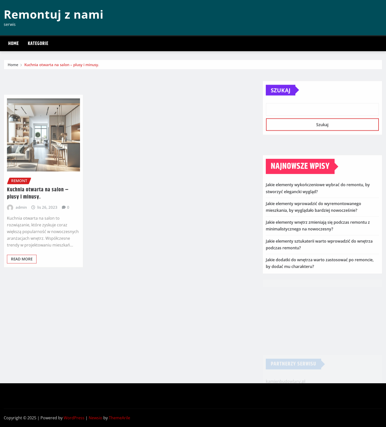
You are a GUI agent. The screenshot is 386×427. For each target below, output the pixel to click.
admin (21, 227)
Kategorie (38, 43)
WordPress (74, 418)
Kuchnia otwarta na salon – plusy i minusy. (61, 65)
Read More (22, 279)
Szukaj (280, 96)
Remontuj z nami (54, 14)
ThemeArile (119, 418)
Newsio (95, 418)
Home (13, 43)
